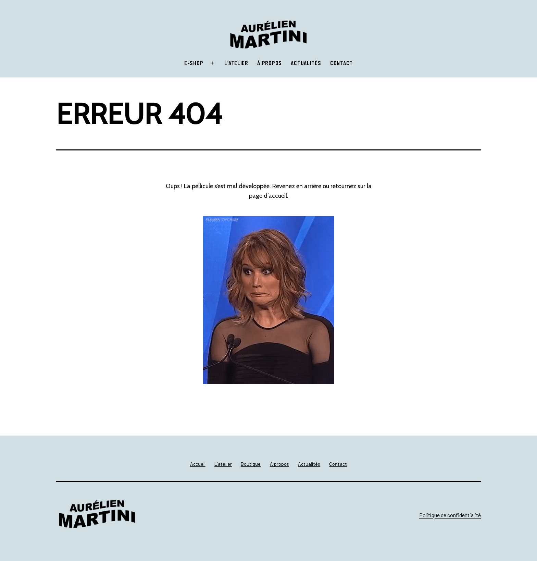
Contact (341, 62)
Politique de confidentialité (450, 515)
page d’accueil (268, 195)
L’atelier (236, 62)
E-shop (193, 62)
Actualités (306, 62)
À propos (269, 62)
